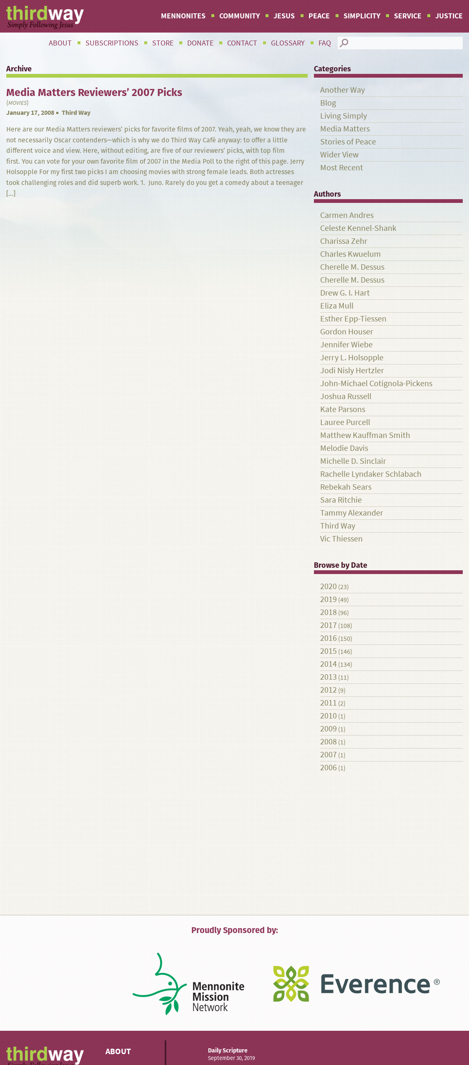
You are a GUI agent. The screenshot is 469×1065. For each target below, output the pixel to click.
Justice (449, 16)
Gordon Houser (346, 331)
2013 (328, 677)
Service (407, 16)
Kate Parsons (342, 409)
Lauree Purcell (345, 422)
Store (162, 43)
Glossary (288, 43)
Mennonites (183, 16)
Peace (319, 16)
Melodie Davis (344, 448)
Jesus (284, 16)
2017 (328, 625)
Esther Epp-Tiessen (353, 318)
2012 (328, 690)
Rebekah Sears (345, 487)
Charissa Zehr (343, 241)
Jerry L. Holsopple (352, 357)
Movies (17, 103)
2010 (328, 715)
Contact (242, 43)
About (60, 43)
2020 (328, 586)
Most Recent (341, 167)
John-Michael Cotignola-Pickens (376, 383)
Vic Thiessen (341, 538)
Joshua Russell (345, 396)
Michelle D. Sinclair (353, 461)
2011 (328, 702)
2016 (328, 638)
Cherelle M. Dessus (352, 267)
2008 (328, 741)
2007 (328, 754)
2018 (328, 612)
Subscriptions (111, 43)
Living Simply (343, 115)
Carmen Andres (347, 215)
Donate (200, 43)
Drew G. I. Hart (345, 293)
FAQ (325, 43)
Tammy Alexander (351, 513)
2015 (328, 651)
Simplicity (362, 16)
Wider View (339, 154)
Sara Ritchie (341, 500)
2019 (328, 599)
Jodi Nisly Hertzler (352, 370)
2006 (328, 767)
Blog (328, 103)
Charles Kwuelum (350, 254)
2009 (328, 728)
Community (239, 16)
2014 (328, 664)
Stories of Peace (348, 141)
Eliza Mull (337, 305)
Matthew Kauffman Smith (365, 435)
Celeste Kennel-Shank (358, 228)
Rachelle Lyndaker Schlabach (370, 474)
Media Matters (345, 128)
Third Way (76, 112)
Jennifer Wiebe (346, 344)
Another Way (342, 90)
